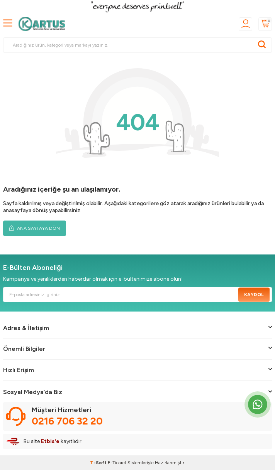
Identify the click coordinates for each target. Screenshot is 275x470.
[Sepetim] (265, 24)
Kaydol (254, 294)
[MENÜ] (7, 23)
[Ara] (262, 45)
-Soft (99, 462)
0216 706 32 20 (67, 421)
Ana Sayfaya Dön (34, 228)
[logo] (44, 24)
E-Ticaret (117, 462)
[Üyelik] (245, 24)
